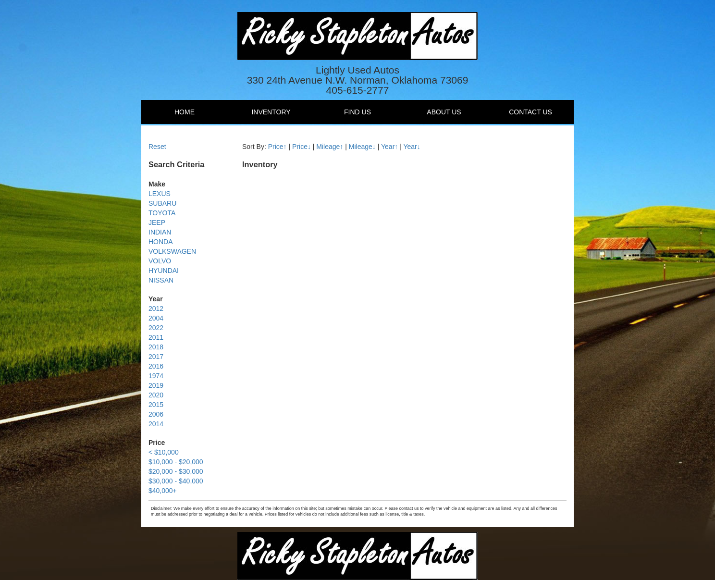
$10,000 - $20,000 (175, 462)
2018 (155, 347)
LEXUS (159, 193)
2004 (155, 318)
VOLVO (159, 261)
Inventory (270, 112)
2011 (155, 337)
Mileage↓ (362, 146)
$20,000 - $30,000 (175, 471)
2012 (155, 308)
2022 (155, 328)
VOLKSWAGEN (172, 251)
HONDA (160, 242)
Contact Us (530, 112)
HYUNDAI (163, 270)
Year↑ (389, 146)
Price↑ (277, 146)
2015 (155, 404)
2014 (155, 424)
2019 (155, 385)
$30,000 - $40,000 (175, 481)
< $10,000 (163, 452)
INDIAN (159, 232)
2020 (155, 395)
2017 (155, 356)
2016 (155, 366)
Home (184, 112)
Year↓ (411, 146)
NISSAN (160, 280)
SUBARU (162, 203)
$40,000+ (162, 490)
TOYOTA (161, 213)
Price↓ (301, 146)
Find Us (357, 112)
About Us (444, 112)
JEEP (156, 222)
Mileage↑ (329, 146)
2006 (155, 414)
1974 (155, 376)
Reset (157, 146)
